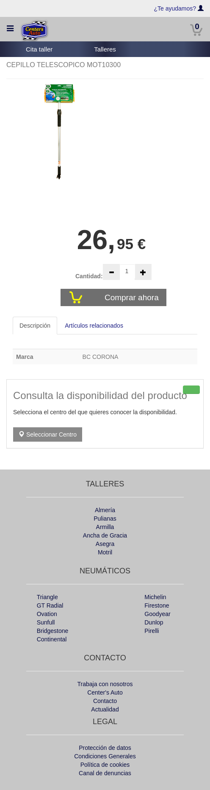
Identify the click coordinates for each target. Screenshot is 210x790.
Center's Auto (105, 692)
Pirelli (151, 630)
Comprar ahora (133, 297)
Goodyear (157, 614)
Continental (52, 639)
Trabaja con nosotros (105, 684)
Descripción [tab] (34, 325)
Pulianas (105, 518)
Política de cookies (105, 764)
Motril (105, 552)
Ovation (47, 614)
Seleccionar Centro (48, 434)
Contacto (105, 701)
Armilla (105, 527)
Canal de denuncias (105, 773)
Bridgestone (53, 630)
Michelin (155, 597)
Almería (105, 510)
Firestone (156, 605)
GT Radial (50, 605)
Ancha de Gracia (105, 535)
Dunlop (153, 622)
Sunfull (46, 622)
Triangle (47, 597)
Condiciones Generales (105, 756)
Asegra (105, 543)
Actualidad (105, 709)
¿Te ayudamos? (175, 8)
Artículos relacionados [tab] (94, 325)
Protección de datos (105, 747)
